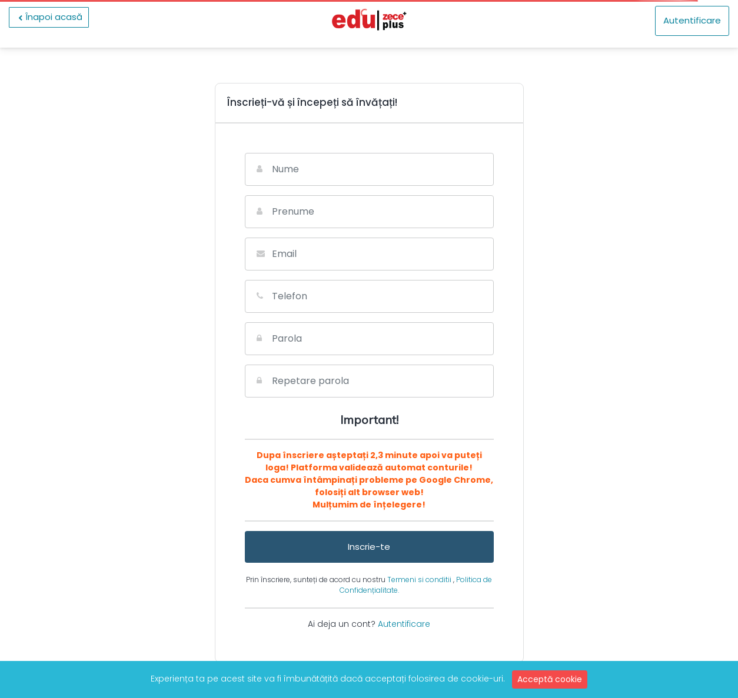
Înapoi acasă (48, 17)
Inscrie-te (369, 546)
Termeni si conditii (420, 580)
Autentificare (692, 20)
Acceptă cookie (549, 679)
